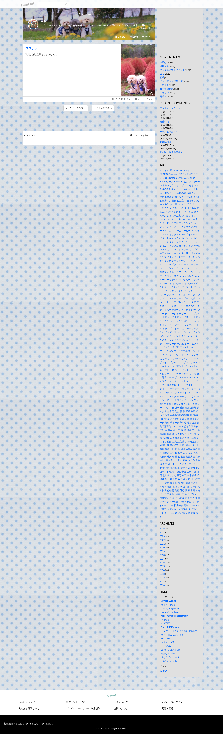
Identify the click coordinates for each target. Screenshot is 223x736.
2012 (162, 577)
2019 (162, 551)
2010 (162, 585)
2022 (162, 540)
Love (134, 36)
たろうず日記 (168, 604)
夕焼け (163, 62)
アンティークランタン (171, 108)
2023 (162, 536)
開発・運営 (167, 708)
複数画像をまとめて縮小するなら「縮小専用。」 (29, 723)
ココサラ (31, 48)
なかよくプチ (168, 653)
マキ (43, 21)
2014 (162, 570)
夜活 (162, 77)
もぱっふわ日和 (169, 661)
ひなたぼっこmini (170, 657)
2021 (162, 543)
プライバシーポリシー (77, 708)
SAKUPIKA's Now (170, 627)
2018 (162, 555)
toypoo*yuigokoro (170, 612)
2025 (162, 528)
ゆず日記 (165, 623)
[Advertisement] (89, 120)
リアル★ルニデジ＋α (172, 634)
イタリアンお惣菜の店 (171, 81)
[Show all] (145, 28)
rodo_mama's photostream (174, 616)
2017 (162, 558)
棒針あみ (164, 66)
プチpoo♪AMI (168, 642)
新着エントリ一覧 (75, 702)
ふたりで (164, 92)
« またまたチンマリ (76, 108)
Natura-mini (89, 14)
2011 (162, 581)
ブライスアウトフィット (172, 70)
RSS (163, 671)
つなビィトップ (27, 702)
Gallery (120, 36)
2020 (162, 547)
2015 (162, 566)
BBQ (162, 73)
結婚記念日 (165, 142)
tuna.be (111, 695)
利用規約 (95, 708)
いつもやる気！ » (103, 108)
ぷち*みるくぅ (168, 646)
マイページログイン (172, 702)
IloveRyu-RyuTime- (170, 608)
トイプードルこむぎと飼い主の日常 (179, 631)
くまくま (164, 85)
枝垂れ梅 (164, 121)
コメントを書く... (140, 135)
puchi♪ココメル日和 (171, 649)
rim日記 (165, 619)
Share (146, 36)
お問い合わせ (121, 708)
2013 (162, 574)
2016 (162, 562)
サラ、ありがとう (169, 131)
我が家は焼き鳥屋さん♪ (172, 152)
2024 (162, 532)
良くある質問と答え (29, 708)
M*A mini (165, 638)
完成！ (163, 96)
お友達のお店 (166, 89)
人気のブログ (121, 702)
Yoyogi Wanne (168, 601)
